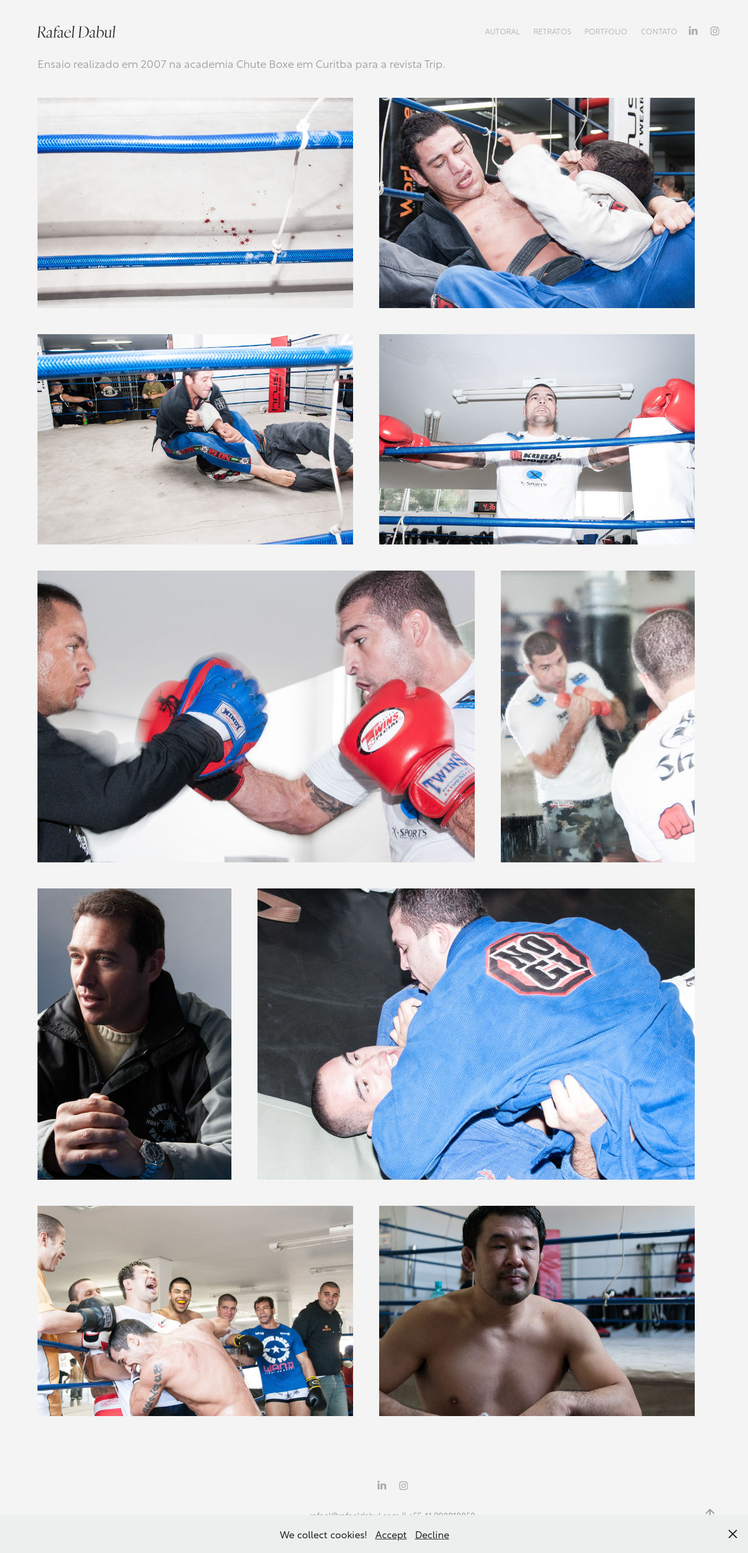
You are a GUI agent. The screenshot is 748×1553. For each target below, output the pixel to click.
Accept (391, 1533)
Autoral (502, 30)
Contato (659, 30)
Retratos (552, 30)
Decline (432, 1533)
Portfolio (605, 30)
